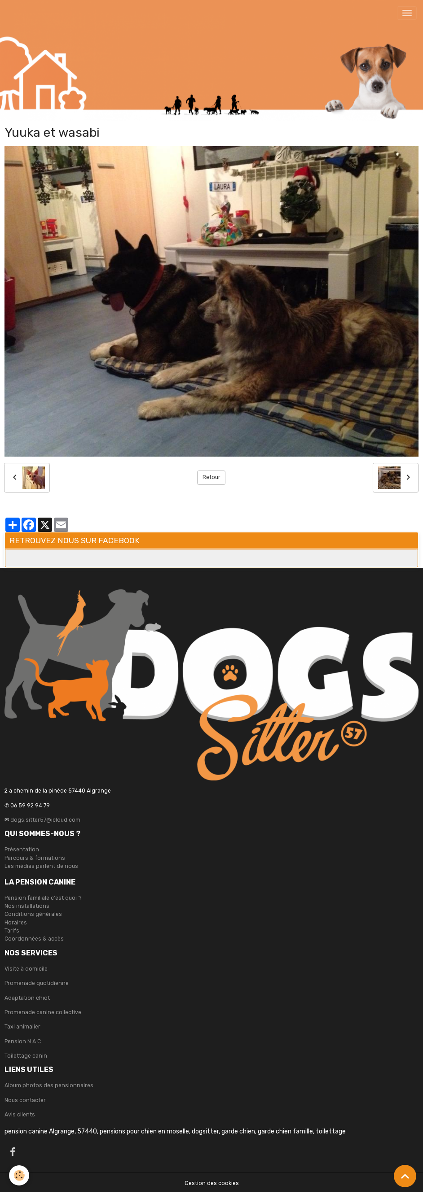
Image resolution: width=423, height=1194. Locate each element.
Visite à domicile (26, 969)
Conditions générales (33, 914)
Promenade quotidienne (36, 983)
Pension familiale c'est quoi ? (43, 898)
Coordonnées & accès (34, 939)
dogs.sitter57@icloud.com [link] (45, 820)
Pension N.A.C (22, 1041)
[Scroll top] (405, 1176)
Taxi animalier (22, 1027)
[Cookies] (19, 1175)
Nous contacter (25, 1100)
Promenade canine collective (42, 1012)
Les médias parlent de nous (41, 866)
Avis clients (19, 1114)
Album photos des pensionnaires (48, 1085)
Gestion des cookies (212, 1183)
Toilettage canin (25, 1056)
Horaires (15, 922)
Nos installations (26, 906)
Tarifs (11, 931)
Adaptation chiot (27, 998)
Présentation (21, 849)
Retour (211, 477)
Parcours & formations (34, 858)
